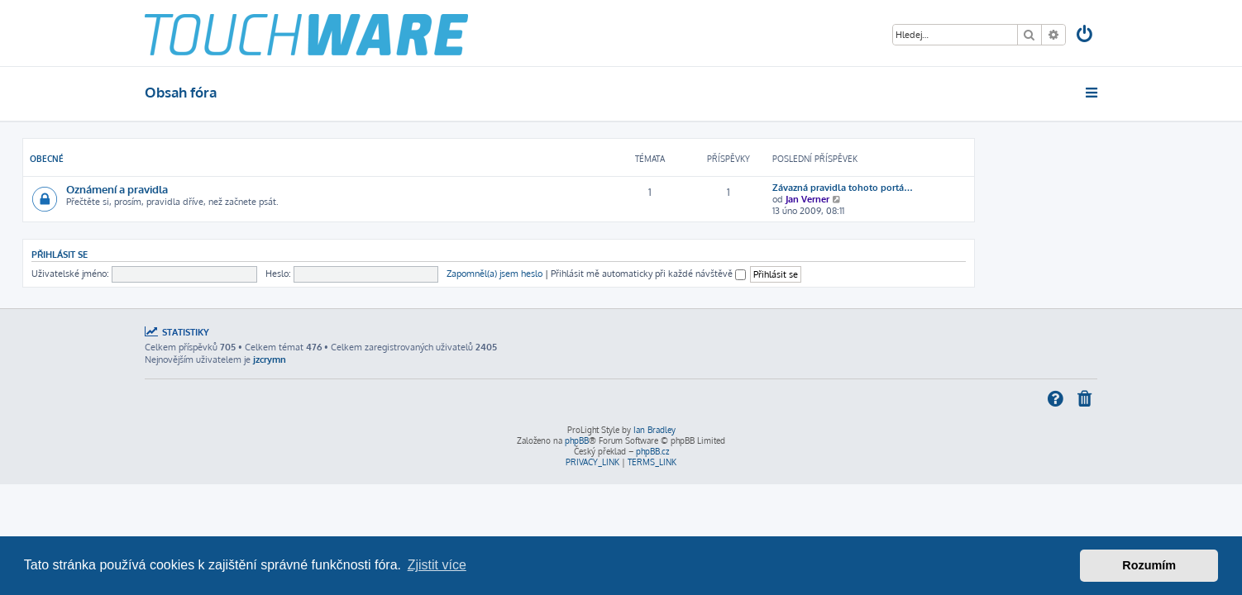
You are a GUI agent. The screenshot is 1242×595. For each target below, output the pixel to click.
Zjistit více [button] (437, 565)
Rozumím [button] (1149, 565)
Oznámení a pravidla (239, 189)
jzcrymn (269, 359)
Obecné (169, 159)
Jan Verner (930, 199)
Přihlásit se (182, 254)
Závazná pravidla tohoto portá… (965, 187)
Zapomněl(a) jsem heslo (617, 273)
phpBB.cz (652, 451)
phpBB (577, 440)
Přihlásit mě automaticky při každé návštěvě (770, 273)
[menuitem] (1085, 36)
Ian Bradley (654, 430)
